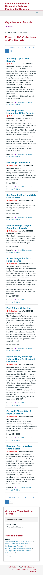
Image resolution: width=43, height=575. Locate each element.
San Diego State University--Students (18, 548)
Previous (11, 47)
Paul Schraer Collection (18, 308)
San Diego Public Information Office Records (20, 111)
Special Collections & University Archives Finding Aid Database (17, 6)
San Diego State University (14, 546)
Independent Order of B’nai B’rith (17, 544)
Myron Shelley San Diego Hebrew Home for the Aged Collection (20, 359)
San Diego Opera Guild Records (18, 59)
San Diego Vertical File (18, 162)
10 (11, 51)
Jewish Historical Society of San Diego (18, 541)
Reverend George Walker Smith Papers (19, 447)
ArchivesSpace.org (28, 567)
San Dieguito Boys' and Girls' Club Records (21, 196)
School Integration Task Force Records (18, 259)
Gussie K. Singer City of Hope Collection (18, 412)
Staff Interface (12, 567)
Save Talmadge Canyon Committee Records (18, 227)
